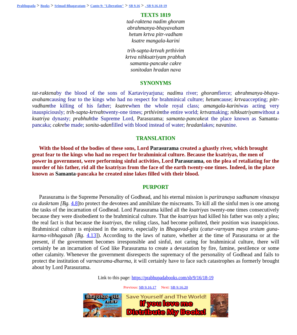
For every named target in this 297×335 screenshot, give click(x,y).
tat (35, 93)
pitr (274, 99)
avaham (40, 99)
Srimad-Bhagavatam (70, 6)
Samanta (268, 118)
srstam (257, 229)
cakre (59, 125)
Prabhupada (26, 6)
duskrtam (49, 203)
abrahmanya (248, 93)
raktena (48, 93)
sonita (92, 125)
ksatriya (41, 118)
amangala (214, 106)
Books (44, 6)
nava (221, 125)
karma (39, 235)
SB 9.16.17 (147, 287)
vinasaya (269, 197)
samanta (175, 118)
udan (106, 125)
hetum (212, 99)
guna (272, 229)
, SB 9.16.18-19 (156, 6)
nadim (174, 93)
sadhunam (247, 197)
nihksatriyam (245, 112)
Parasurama (149, 118)
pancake (195, 118)
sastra (126, 229)
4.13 (91, 235)
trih (70, 112)
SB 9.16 (134, 6)
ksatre (121, 106)
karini (233, 106)
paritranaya (222, 197)
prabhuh (82, 118)
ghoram (209, 93)
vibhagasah (60, 235)
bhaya (271, 93)
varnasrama (99, 261)
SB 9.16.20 (179, 287)
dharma (122, 261)
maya (242, 229)
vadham (40, 106)
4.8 (74, 203)
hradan (194, 125)
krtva (239, 99)
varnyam (224, 229)
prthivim (153, 112)
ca (34, 203)
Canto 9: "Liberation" (107, 6)
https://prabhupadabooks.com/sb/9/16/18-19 (172, 277)
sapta (82, 112)
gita (194, 229)
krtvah (97, 112)
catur (207, 229)
